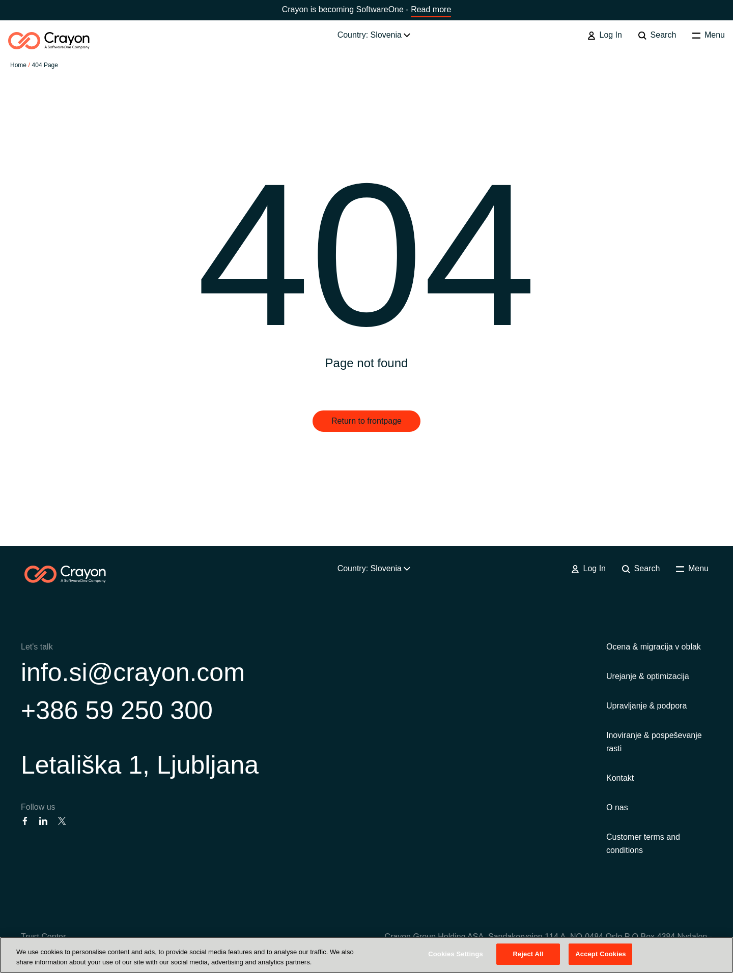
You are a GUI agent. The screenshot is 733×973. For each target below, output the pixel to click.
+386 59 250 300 (117, 710)
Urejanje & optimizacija (647, 676)
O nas (617, 807)
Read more (431, 9)
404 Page (45, 65)
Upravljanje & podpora (646, 705)
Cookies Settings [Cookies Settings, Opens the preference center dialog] (455, 954)
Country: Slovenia (374, 35)
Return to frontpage (366, 421)
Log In (604, 35)
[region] (366, 955)
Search (657, 35)
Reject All (528, 954)
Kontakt (620, 778)
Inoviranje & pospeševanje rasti (654, 742)
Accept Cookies (600, 954)
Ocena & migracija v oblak (653, 646)
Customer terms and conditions (643, 843)
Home (18, 65)
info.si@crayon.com (133, 672)
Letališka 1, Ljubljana (140, 765)
